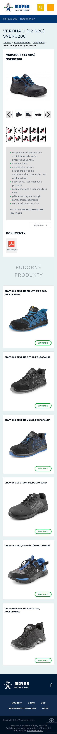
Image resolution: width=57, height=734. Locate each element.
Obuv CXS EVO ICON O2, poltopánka (26, 483)
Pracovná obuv (22, 42)
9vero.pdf (11, 249)
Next (48, 114)
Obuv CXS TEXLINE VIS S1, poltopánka (27, 420)
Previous (8, 114)
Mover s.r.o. (29, 720)
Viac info (43, 343)
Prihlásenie (10, 19)
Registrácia (27, 19)
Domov (7, 42)
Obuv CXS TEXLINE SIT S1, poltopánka (27, 357)
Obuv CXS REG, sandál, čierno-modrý (27, 545)
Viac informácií (35, 730)
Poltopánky (39, 42)
